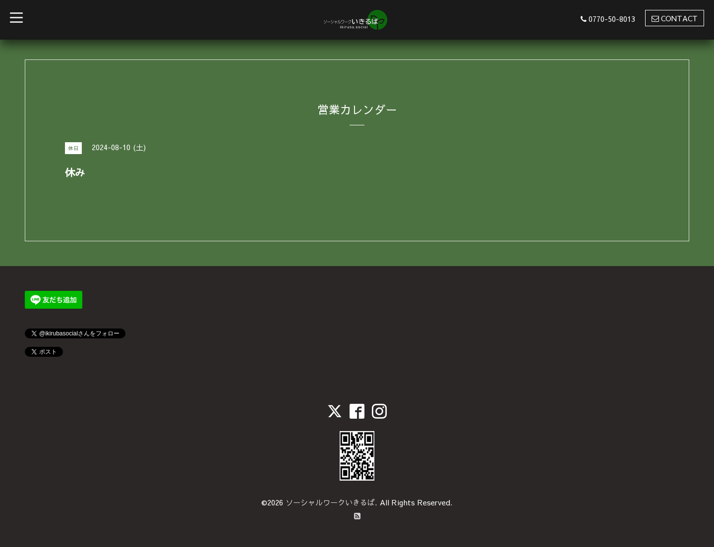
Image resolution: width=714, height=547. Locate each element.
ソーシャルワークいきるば (330, 502)
